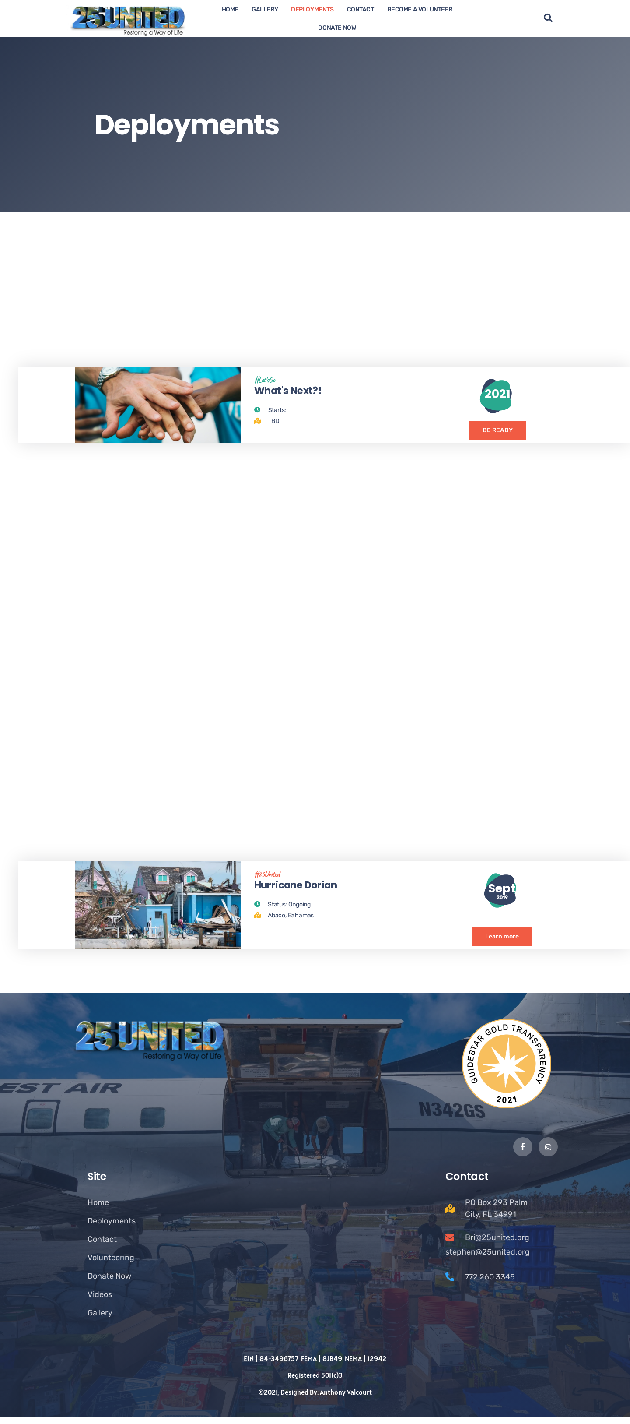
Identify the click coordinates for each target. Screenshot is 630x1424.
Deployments (312, 9)
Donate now (337, 28)
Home (230, 9)
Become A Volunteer (419, 9)
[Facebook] (522, 1154)
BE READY (498, 436)
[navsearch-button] (548, 19)
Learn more (502, 946)
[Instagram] (548, 1154)
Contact (360, 9)
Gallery (265, 9)
